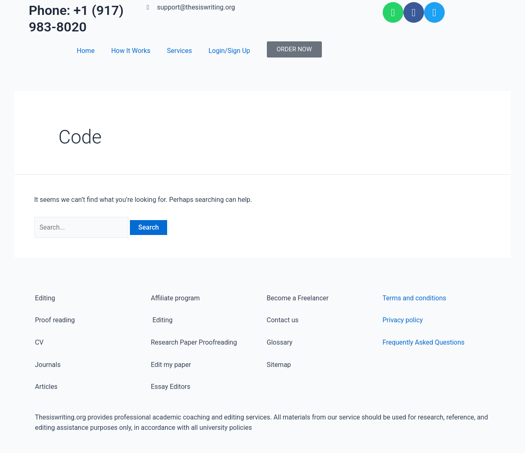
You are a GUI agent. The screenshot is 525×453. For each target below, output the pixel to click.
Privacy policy (403, 320)
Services (179, 51)
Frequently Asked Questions (424, 342)
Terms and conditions (414, 298)
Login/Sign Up (229, 51)
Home (86, 51)
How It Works (131, 51)
